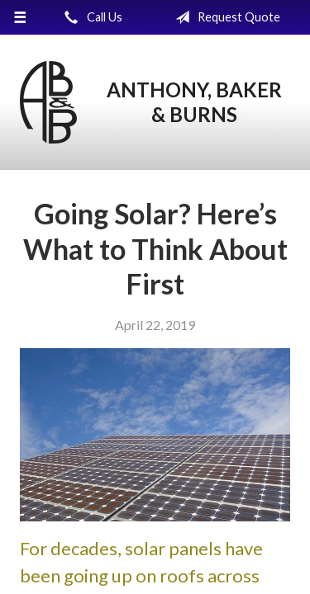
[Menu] (20, 17)
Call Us (90, 17)
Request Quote (224, 17)
